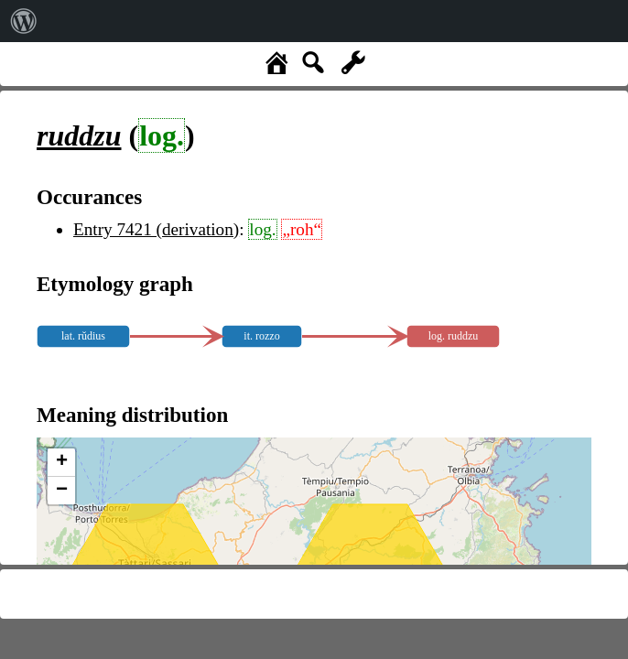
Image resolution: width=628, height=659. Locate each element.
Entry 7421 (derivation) (156, 229)
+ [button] (62, 462)
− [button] (62, 490)
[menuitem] (24, 21)
